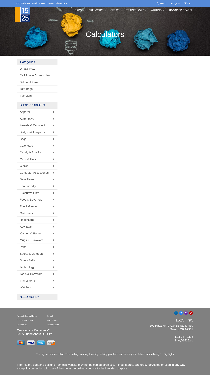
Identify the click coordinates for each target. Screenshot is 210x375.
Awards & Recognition (34, 125)
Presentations (53, 325)
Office (116, 12)
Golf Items (26, 213)
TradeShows (136, 12)
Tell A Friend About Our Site (34, 334)
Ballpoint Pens (29, 82)
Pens (23, 247)
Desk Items (27, 179)
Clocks (24, 165)
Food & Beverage (31, 199)
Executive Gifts (29, 193)
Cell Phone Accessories (35, 75)
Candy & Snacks (30, 152)
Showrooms (61, 3)
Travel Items (28, 280)
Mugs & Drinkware (31, 240)
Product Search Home (43, 3)
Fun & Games (29, 206)
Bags (79, 12)
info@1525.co (184, 340)
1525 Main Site (23, 3)
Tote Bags (26, 88)
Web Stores (52, 320)
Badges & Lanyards (32, 132)
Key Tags (26, 226)
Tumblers (26, 95)
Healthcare (27, 219)
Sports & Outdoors (31, 253)
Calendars (26, 145)
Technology (27, 267)
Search (50, 316)
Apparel (25, 112)
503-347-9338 (184, 336)
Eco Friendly (28, 186)
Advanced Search (181, 12)
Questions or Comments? (33, 330)
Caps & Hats (28, 159)
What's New (27, 68)
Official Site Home (25, 320)
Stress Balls (27, 260)
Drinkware (97, 12)
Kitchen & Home (30, 233)
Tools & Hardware (31, 274)
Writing (157, 12)
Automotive (27, 118)
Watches (25, 287)
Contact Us (22, 325)
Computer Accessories (34, 172)
